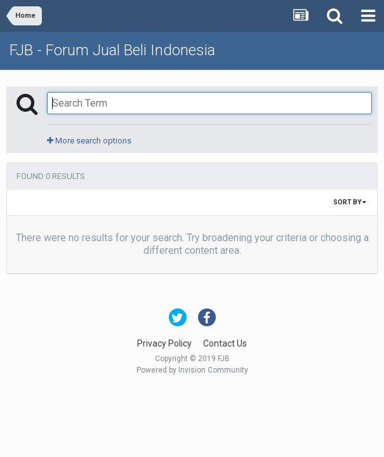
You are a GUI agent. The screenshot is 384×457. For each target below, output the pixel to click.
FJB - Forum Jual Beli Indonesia (112, 50)
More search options (89, 140)
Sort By (349, 202)
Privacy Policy (164, 343)
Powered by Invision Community (192, 370)
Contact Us (225, 343)
